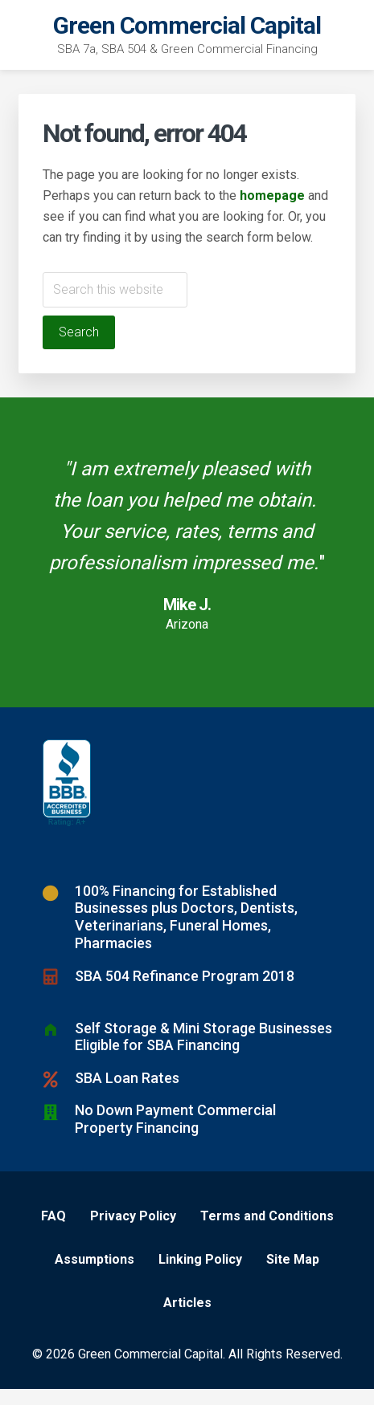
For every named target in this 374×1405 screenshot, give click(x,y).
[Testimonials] (187, 552)
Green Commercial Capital (187, 25)
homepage (272, 195)
